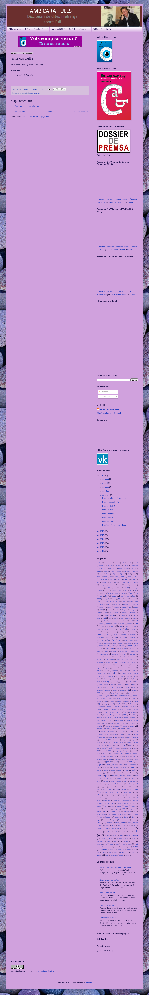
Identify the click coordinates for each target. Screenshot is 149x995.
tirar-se (135, 822)
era (128, 662)
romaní (124, 792)
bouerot (126, 599)
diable (119, 640)
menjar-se (109, 726)
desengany (132, 637)
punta (112, 781)
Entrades (103, 392)
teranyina (109, 822)
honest (99, 701)
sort (125, 814)
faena (121, 670)
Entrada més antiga (80, 112)
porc (111, 773)
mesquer (99, 728)
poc (119, 770)
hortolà (112, 701)
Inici (50, 112)
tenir (35, 93)
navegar (116, 740)
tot (129, 825)
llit (100, 712)
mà (111, 715)
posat (122, 775)
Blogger (88, 982)
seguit (133, 806)
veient (111, 844)
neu (105, 742)
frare (100, 684)
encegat (132, 654)
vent (136, 844)
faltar (133, 670)
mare (110, 720)
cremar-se (100, 629)
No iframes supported (114, 336)
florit (128, 679)
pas (122, 753)
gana (133, 687)
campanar (126, 604)
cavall (106, 615)
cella (98, 618)
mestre (107, 728)
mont (107, 734)
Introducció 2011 (58, 29)
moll (124, 731)
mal (124, 715)
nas (109, 740)
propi (133, 778)
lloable (112, 712)
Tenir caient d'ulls (109, 518)
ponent (99, 773)
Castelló (133, 612)
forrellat (129, 682)
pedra (134, 756)
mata (111, 723)
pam (109, 751)
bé (135, 590)
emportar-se (123, 651)
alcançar (135, 571)
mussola (102, 740)
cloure (111, 621)
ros (130, 792)
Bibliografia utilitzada (102, 29)
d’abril (105, 483)
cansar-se (102, 607)
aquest (133, 579)
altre (133, 574)
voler (99, 855)
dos (136, 646)
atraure (112, 585)
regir (98, 789)
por (105, 773)
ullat (121, 836)
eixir (125, 648)
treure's (99, 832)
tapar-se (106, 820)
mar (98, 720)
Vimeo (130, 202)
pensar (136, 759)
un (120, 841)
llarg (125, 704)
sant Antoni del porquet (115, 798)
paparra (127, 751)
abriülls (129, 563)
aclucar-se (134, 565)
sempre (116, 809)
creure (114, 629)
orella (110, 748)
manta (133, 717)
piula (126, 764)
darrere (99, 635)
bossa (114, 599)
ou (134, 748)
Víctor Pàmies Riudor (117, 202)
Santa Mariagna (123, 803)
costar (121, 626)
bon (133, 596)
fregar (113, 684)
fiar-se (111, 676)
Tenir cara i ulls (108, 514)
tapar (99, 820)
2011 (102, 551)
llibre (128, 709)
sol (109, 814)
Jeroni (136, 701)
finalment (107, 679)
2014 (102, 539)
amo (116, 576)
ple (110, 767)
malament (108, 717)
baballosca (100, 588)
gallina (127, 687)
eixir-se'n (133, 648)
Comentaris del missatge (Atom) (36, 116)
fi (105, 676)
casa (111, 612)
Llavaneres (100, 706)
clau (134, 618)
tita (100, 825)
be (130, 590)
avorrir (133, 585)
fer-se (101, 676)
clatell (128, 618)
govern (130, 693)
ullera (135, 835)
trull (115, 832)
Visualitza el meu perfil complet (109, 413)
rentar (109, 789)
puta (103, 784)
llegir (134, 706)
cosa (113, 626)
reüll (136, 789)
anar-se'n (104, 579)
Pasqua (128, 753)
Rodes (117, 792)
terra (123, 823)
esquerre (133, 668)
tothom (99, 828)
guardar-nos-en (125, 695)
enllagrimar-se (130, 659)
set (120, 811)
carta (105, 612)
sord (119, 814)
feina (109, 673)
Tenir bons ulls (108, 521)
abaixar (99, 563)
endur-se (125, 657)
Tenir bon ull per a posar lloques (114, 525)
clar (122, 618)
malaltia (99, 717)
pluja (106, 770)
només (129, 742)
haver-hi (118, 698)
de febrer (106, 491)
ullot (133, 838)
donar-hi (122, 646)
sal (104, 795)
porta (133, 773)
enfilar (133, 657)
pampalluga (118, 751)
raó (106, 787)
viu (128, 852)
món (136, 731)
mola (118, 731)
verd (101, 847)
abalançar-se (108, 563)
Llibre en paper (15, 29)
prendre (129, 776)
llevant (121, 709)
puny (125, 781)
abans (116, 563)
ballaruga (135, 588)
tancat (126, 817)
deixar (124, 634)
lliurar (106, 712)
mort (121, 734)
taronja (120, 820)
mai (118, 715)
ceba (112, 615)
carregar (132, 610)
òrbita (104, 748)
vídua (104, 852)
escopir (126, 665)
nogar (122, 742)
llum (124, 712)
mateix (125, 723)
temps (133, 820)
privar (127, 778)
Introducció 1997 (40, 29)
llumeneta (132, 712)
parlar (105, 753)
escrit (133, 665)
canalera (135, 604)
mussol (135, 737)
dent (115, 637)
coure (127, 626)
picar (101, 765)
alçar (101, 574)
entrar (115, 662)
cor (102, 626)
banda (101, 590)
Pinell (108, 764)
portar (99, 776)
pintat (120, 764)
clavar (99, 621)
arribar (136, 582)
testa (129, 822)
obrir (123, 745)
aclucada (117, 565)
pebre (127, 756)
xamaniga (114, 855)
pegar (104, 759)
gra (137, 693)
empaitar (114, 651)
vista (122, 852)
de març (105, 487)
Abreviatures (84, 29)
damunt (132, 632)
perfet (116, 762)
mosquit (128, 734)
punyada (132, 781)
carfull (117, 610)
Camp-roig (116, 604)
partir (117, 753)
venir (130, 844)
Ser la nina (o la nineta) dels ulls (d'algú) (115, 867)
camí (108, 604)
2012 (102, 547)
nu (107, 745)
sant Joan (129, 798)
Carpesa (124, 610)
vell (117, 844)
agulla (134, 568)
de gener (106, 495)
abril (122, 563)
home (133, 698)
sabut (98, 795)
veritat (116, 847)
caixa (136, 601)
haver (110, 698)
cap (129, 607)
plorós (99, 770)
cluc (118, 621)
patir (110, 756)
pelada (117, 759)
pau (116, 756)
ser (105, 811)
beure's (124, 593)
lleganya (117, 706)
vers (129, 847)
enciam (116, 657)
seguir (126, 806)
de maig (105, 479)
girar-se (106, 693)
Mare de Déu (119, 720)
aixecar (106, 571)
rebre (119, 787)
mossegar (102, 737)
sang (122, 795)
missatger (111, 731)
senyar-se (132, 809)
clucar (125, 621)
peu (137, 762)
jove (100, 704)
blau (101, 596)
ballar (127, 588)
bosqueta (106, 599)
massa (105, 723)
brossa (99, 601)
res (130, 789)
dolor (101, 645)
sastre (133, 803)
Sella (98, 809)
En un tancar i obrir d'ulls (109, 880)
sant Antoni (100, 798)
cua (120, 629)
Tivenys (106, 825)
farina (99, 673)
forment (115, 682)
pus (98, 784)
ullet (126, 839)
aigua (99, 571)
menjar (99, 726)
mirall (129, 728)
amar (105, 576)
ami (111, 576)
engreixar (120, 659)
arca (116, 582)
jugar (106, 704)
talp (101, 817)
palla (103, 751)
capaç (136, 607)
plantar (133, 764)
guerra (103, 698)
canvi (109, 607)
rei (104, 789)
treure (131, 828)
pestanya (123, 762)
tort (119, 825)
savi (106, 806)
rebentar (112, 787)
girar (98, 693)
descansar (123, 637)
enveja (122, 662)
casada (117, 612)
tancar (107, 817)
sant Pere (126, 800)
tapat (113, 820)
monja (101, 734)
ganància (100, 690)
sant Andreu (131, 795)
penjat (129, 759)
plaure (104, 767)
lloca (118, 712)
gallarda (119, 687)
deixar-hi (132, 634)
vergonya (108, 847)
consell (122, 623)
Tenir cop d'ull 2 (108, 506)
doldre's (128, 643)
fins (122, 679)
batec (120, 590)
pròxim (105, 781)
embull (105, 651)
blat (136, 593)
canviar (116, 607)
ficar (117, 676)
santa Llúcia (111, 803)
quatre (121, 784)
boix (127, 596)
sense (124, 809)
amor (122, 577)
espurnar (115, 668)
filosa (99, 679)
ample (129, 576)
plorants (124, 767)
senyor (99, 811)
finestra (115, 679)
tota (134, 825)
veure (135, 847)
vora (106, 855)
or (134, 745)
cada (124, 601)
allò (128, 574)
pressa (101, 778)
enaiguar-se (134, 651)
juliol (112, 704)
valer (133, 841)
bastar (114, 590)
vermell (123, 847)
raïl (100, 787)
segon (112, 806)
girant (134, 690)
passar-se (103, 756)
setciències (127, 811)
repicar (124, 789)
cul (126, 629)
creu (107, 629)
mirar (136, 729)
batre (125, 590)
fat (104, 673)
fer (115, 673)
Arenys (123, 582)
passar (135, 753)
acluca (110, 565)
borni (99, 599)
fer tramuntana (126, 673)
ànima (112, 579)
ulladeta (114, 835)
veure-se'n (121, 849)
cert (110, 618)
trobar (108, 832)
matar (117, 723)
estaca (99, 670)
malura (126, 717)
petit (130, 762)
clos (105, 621)
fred (106, 684)
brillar (133, 599)
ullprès (108, 841)
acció (136, 563)
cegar (123, 615)
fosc (136, 682)
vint (110, 852)
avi (126, 585)
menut (117, 726)
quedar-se (130, 784)
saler (109, 795)
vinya (116, 852)
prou (98, 781)
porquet (126, 773)
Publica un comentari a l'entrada (27, 106)
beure (117, 593)
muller (122, 737)
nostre (101, 745)
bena (103, 593)
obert (116, 745)
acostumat (112, 568)
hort (105, 701)
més (132, 726)
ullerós (119, 838)
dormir (129, 646)
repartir (116, 789)
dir (137, 640)
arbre (110, 582)
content (129, 623)
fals (127, 670)
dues (107, 648)
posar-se (115, 775)
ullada (107, 836)
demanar (108, 637)
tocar (113, 825)
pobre (113, 770)
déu (107, 640)
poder (127, 770)
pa (98, 751)
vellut (123, 844)
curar (104, 632)
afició (120, 568)
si (134, 811)
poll (133, 770)
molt (130, 731)
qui (137, 784)
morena (114, 734)
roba (111, 792)
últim (115, 841)
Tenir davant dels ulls (110, 502)
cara (101, 610)
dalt (126, 632)
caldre (102, 604)
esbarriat (99, 665)
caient (130, 601)
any (119, 579)
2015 (102, 535)
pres (136, 775)
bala (120, 588)
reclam (126, 787)
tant (133, 817)
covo (134, 626)
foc (134, 679)
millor (114, 728)
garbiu (122, 690)
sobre (104, 814)
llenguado (106, 709)
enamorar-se (104, 654)
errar (133, 662)
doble (114, 643)
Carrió (99, 612)
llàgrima (119, 704)
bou (119, 599)
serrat (113, 811)
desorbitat (100, 640)
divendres (107, 643)
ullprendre (100, 841)
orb (98, 748)
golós (118, 693)
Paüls (121, 756)
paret (98, 753)
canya (124, 607)
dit (100, 643)
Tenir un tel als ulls (107, 905)
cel (135, 615)
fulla (111, 687)
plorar (132, 767)
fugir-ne (99, 687)
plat (98, 767)
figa (122, 676)
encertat (108, 657)
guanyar (114, 695)
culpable (132, 629)
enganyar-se (110, 659)
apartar (125, 579)
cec (118, 615)
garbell (115, 690)
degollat (116, 634)
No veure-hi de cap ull (108, 918)
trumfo (123, 832)
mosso (110, 737)
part (111, 753)
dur (112, 648)
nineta (116, 742)
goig (112, 693)
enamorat (115, 654)
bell (98, 593)
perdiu (101, 762)
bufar (112, 601)
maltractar (117, 717)
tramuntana (115, 828)
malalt (133, 715)
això (113, 571)
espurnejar (124, 668)
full (106, 687)
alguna (121, 574)
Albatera (127, 571)
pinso (114, 764)
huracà (119, 701)
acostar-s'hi (102, 568)
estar (105, 671)
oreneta (118, 748)
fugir (133, 684)
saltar (116, 795)
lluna (98, 715)
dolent (136, 643)
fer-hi (136, 673)
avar (119, 585)
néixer (99, 742)
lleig (98, 709)
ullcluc (128, 835)
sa (134, 792)
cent (104, 618)
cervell (116, 618)
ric (100, 792)
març (103, 720)
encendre (100, 657)
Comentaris (104, 397)
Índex (27, 29)
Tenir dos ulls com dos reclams (114, 498)
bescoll (110, 593)
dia (113, 640)
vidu (98, 852)
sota (136, 814)
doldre (121, 643)
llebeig (109, 706)
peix (110, 759)
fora (98, 682)
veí (106, 844)
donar (114, 646)
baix (115, 588)
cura (98, 632)
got (124, 693)
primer (119, 778)
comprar (108, 623)
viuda (134, 852)
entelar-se (100, 662)
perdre (108, 762)
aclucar (125, 566)
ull (38, 93)
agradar (126, 568)
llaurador (133, 704)
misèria (103, 731)
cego (129, 615)
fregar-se (120, 684)
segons (119, 806)
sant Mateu (106, 800)
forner (122, 682)
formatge (106, 682)
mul (116, 737)
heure (126, 698)
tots (107, 828)
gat (128, 690)
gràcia (101, 695)
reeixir (133, 787)
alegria (108, 574)
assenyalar (103, 585)
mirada (121, 728)
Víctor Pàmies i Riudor (29, 89)
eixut (98, 651)
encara (124, 654)
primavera (110, 778)
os (130, 748)
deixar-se (100, 637)
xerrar (121, 855)
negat (133, 740)
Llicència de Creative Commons (50, 971)
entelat (108, 662)
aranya (104, 582)
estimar (114, 670)
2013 (102, 543)
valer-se (99, 844)
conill (115, 623)
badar (108, 588)
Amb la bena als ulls (108, 893)
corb (107, 626)
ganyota (107, 690)
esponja (107, 668)
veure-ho (112, 849)
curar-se (112, 632)
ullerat (103, 838)
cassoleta (124, 612)
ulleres (111, 839)
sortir (131, 814)
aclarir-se (102, 565)
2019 (102, 476)
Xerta (127, 855)
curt (119, 632)
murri (129, 737)
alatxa (119, 571)
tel (127, 820)
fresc (127, 684)
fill (135, 676)
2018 (102, 531)
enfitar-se (100, 659)
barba (107, 590)
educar (119, 648)
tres (124, 828)
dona (107, 646)
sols (114, 814)
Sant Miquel (117, 800)
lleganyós (126, 706)
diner (125, 640)
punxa (119, 781)
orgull (125, 748)
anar (136, 576)
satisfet (99, 806)
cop (31, 93)
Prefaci (72, 29)
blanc (130, 593)
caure (99, 615)
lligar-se (135, 709)
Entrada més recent (19, 112)
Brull (106, 601)
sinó (98, 814)
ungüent (126, 841)
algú (114, 574)
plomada (116, 767)
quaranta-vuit (112, 784)
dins (131, 640)
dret (102, 648)
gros (107, 695)
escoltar (118, 665)
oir (130, 745)
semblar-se (107, 809)
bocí (122, 596)
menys (125, 726)
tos (124, 825)
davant (108, 635)
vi (134, 850)
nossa (136, 742)
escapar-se (109, 665)
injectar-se (127, 701)
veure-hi (104, 850)
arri (129, 582)
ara (98, 582)
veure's (129, 849)
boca (114, 596)
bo (106, 596)
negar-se (125, 740)
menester (132, 723)
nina (110, 742)
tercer (117, 822)
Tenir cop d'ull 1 (108, 510)
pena (123, 759)
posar (107, 776)
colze (101, 623)
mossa (136, 734)
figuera (129, 676)
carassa (109, 610)
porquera (118, 773)
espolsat (99, 668)
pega (98, 759)
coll (136, 621)
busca (118, 601)
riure (105, 792)
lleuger (114, 709)
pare (134, 751)
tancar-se (118, 817)
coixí (131, 621)
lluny (105, 715)
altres (98, 576)
